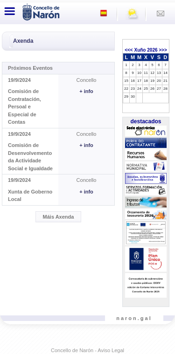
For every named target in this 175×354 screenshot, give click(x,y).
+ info (86, 91)
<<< (129, 50)
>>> (163, 50)
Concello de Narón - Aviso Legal (87, 350)
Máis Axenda (58, 217)
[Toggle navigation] (10, 11)
